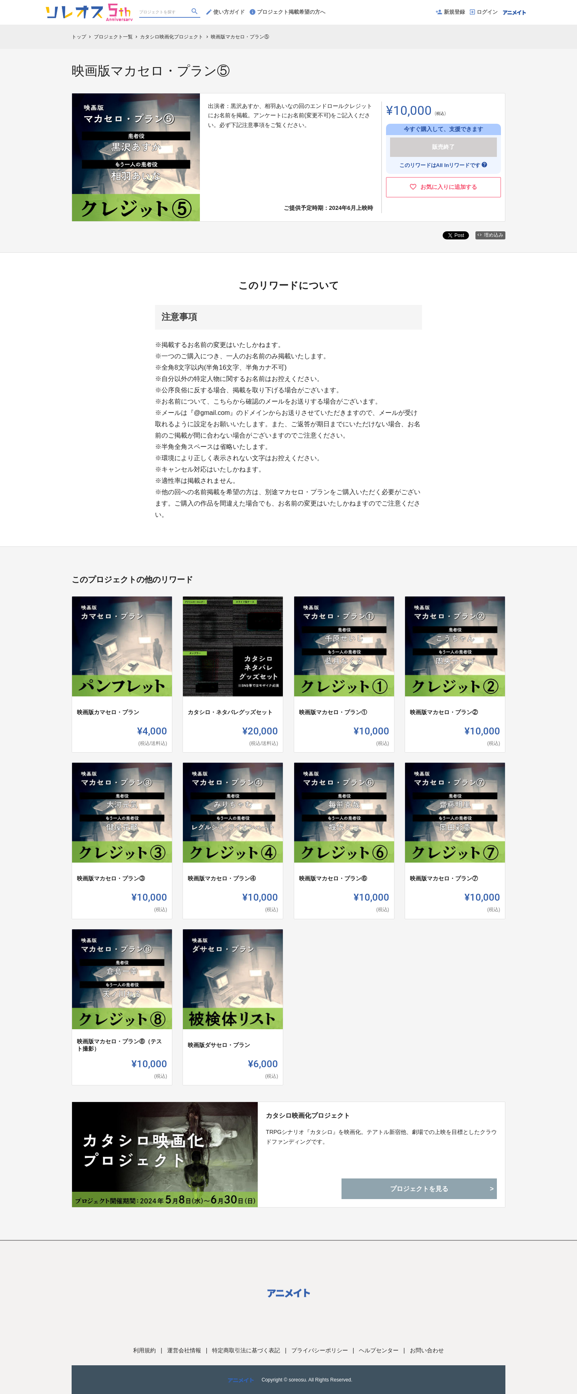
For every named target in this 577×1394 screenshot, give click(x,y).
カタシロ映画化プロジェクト (308, 1115)
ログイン (484, 12)
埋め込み (490, 235)
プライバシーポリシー (319, 1350)
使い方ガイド (225, 12)
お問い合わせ (427, 1350)
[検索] (195, 12)
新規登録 (450, 12)
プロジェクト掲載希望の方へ (287, 12)
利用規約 (144, 1350)
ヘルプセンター (379, 1350)
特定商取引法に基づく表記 (246, 1350)
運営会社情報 (184, 1350)
